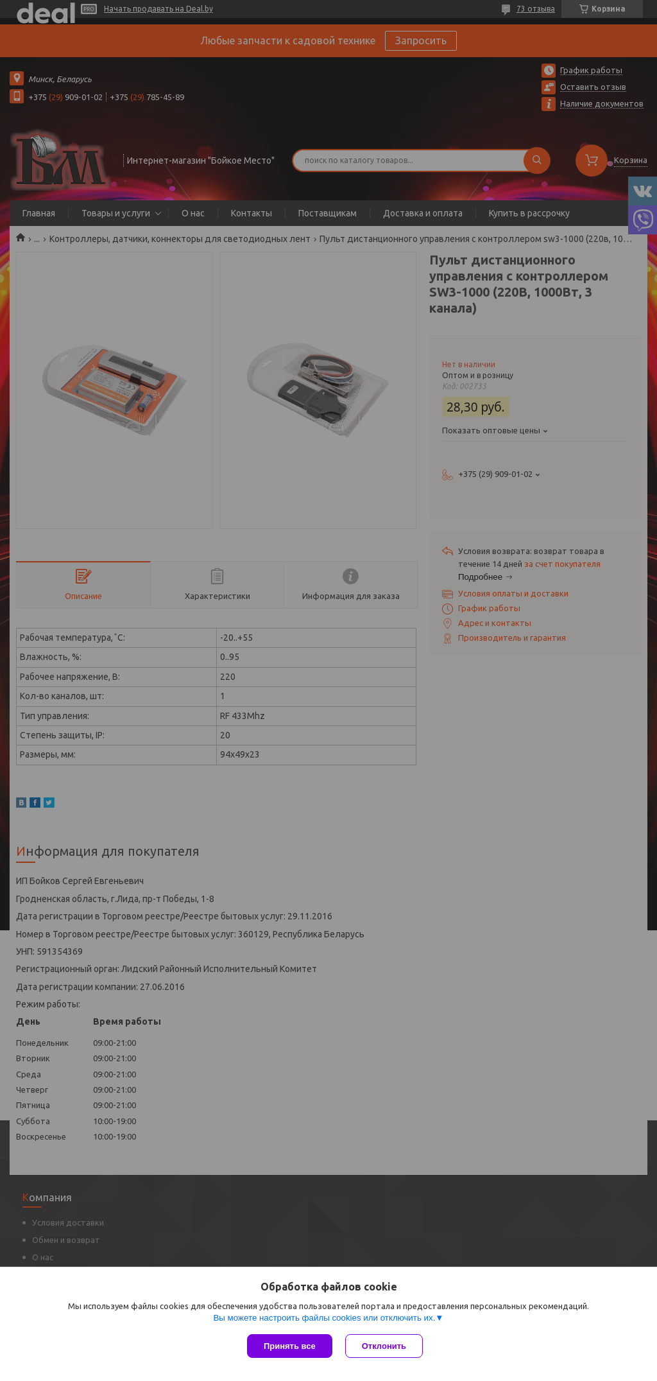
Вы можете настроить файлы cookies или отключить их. (324, 1318)
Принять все (290, 1346)
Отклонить (384, 1346)
